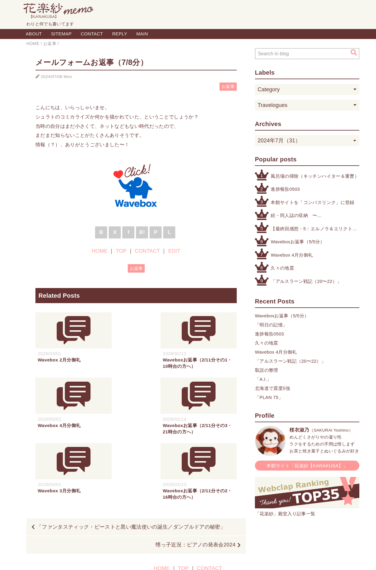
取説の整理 (266, 370)
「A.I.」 (263, 379)
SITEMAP (61, 33)
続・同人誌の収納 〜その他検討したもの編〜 (296, 216)
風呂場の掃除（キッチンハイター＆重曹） (315, 176)
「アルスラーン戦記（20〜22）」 (306, 281)
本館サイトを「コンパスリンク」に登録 (312, 202)
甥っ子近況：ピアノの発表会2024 (195, 479)
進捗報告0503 (285, 189)
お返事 (228, 86)
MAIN (142, 33)
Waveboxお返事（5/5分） (298, 241)
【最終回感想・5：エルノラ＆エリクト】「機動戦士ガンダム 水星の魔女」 (314, 229)
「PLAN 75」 (269, 397)
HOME (99, 251)
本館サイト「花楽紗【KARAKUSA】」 (307, 465)
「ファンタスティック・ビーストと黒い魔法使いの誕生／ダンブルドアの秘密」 (131, 462)
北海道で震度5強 (272, 388)
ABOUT (34, 33)
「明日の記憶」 (271, 324)
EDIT (174, 251)
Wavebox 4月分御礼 (292, 254)
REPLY (119, 33)
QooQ (217, 559)
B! (142, 232)
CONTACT (92, 33)
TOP (121, 251)
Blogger (181, 559)
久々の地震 (282, 267)
